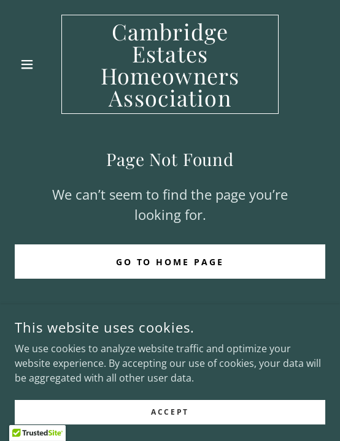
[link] (170, 64)
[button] (38, 64)
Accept (169, 420)
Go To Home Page (170, 262)
